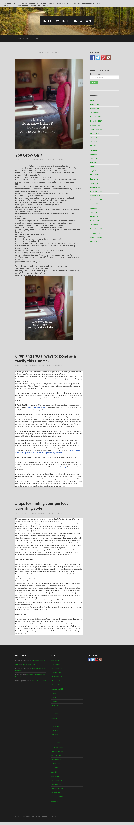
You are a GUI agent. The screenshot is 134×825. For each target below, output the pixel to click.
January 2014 (94, 225)
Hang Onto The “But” (39, 683)
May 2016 (93, 162)
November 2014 (96, 191)
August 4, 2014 (21, 367)
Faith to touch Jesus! (38, 663)
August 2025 (94, 133)
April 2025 (94, 150)
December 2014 (95, 187)
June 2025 (93, 142)
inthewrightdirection (41, 160)
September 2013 (96, 237)
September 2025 (96, 129)
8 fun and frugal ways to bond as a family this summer (49, 359)
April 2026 (94, 100)
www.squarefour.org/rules (36, 409)
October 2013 (95, 233)
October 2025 (95, 125)
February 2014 (95, 220)
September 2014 (96, 200)
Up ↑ (117, 819)
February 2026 (95, 109)
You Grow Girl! (30, 155)
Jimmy (17, 667)
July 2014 (93, 208)
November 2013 (96, 229)
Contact (38, 39)
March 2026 (94, 104)
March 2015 (94, 175)
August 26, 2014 (21, 160)
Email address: (95, 74)
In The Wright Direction (67, 21)
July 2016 (93, 154)
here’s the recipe (61, 468)
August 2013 (94, 241)
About (28, 39)
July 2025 (93, 138)
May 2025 (93, 146)
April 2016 (94, 167)
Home (19, 39)
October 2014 (95, 196)
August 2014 (94, 204)
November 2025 (96, 121)
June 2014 (93, 212)
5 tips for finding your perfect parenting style (44, 508)
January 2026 (94, 113)
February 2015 (95, 179)
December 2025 (95, 117)
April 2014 (94, 216)
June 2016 (93, 158)
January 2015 (94, 183)
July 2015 (93, 171)
